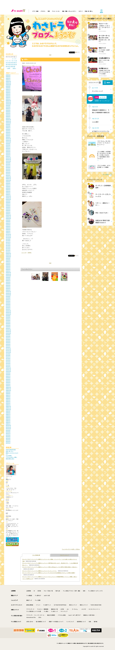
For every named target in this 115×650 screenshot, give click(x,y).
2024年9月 (8, 105)
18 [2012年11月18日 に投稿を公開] (6, 64)
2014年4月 (8, 304)
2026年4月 (8, 75)
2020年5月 (8, 188)
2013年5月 (8, 321)
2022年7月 (8, 146)
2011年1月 (8, 366)
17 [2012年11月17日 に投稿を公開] (16, 62)
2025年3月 (8, 95)
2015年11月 (8, 274)
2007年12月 (8, 425)
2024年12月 (8, 100)
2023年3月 (8, 133)
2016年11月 (8, 254)
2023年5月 (8, 130)
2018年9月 (8, 219)
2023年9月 (8, 124)
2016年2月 (8, 269)
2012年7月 (8, 337)
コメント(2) (23, 252)
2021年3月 (8, 172)
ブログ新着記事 (36, 555)
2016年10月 (8, 256)
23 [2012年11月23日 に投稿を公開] (14, 64)
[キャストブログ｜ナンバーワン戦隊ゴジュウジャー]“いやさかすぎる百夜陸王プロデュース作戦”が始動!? (48, 572)
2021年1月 (8, 175)
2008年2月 (8, 422)
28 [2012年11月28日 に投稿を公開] (11, 66)
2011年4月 (8, 361)
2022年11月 (8, 140)
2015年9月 (8, 277)
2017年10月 (8, 237)
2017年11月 (8, 235)
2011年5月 (8, 360)
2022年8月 (8, 145)
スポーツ (80, 11)
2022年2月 (8, 154)
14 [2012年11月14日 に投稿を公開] (11, 62)
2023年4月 (8, 132)
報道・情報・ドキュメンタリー (69, 11)
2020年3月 (8, 191)
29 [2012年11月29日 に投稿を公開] (12, 66)
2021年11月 (8, 159)
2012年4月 (8, 342)
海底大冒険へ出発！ (10, 458)
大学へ (26, 59)
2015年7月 (8, 280)
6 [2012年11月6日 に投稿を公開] (9, 60)
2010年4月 (8, 380)
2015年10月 (8, 275)
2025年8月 (8, 87)
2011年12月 (8, 348)
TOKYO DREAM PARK (11, 449)
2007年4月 (8, 438)
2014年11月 (8, 293)
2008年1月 (8, 423)
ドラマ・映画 (35, 11)
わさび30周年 (9, 455)
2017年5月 (8, 245)
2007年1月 (8, 442)
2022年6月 (8, 148)
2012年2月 (8, 345)
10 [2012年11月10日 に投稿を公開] (16, 60)
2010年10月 (8, 371)
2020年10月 (8, 180)
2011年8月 (8, 355)
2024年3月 (8, 114)
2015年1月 (8, 290)
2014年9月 (8, 296)
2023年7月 (8, 127)
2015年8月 (8, 278)
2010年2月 (8, 384)
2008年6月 (8, 415)
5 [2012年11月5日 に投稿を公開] (7, 60)
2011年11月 (8, 350)
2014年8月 (8, 297)
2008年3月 (8, 420)
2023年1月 (8, 137)
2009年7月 (8, 395)
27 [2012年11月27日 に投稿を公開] (9, 66)
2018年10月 (8, 218)
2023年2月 (8, 135)
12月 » (14, 68)
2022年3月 (8, 153)
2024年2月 (8, 116)
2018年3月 (8, 229)
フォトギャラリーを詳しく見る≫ (71, 549)
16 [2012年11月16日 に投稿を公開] (14, 62)
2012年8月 (8, 336)
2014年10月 (8, 294)
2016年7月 (8, 261)
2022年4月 (8, 151)
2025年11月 (8, 82)
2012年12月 (8, 329)
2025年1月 (8, 98)
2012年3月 (8, 344)
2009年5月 (8, 398)
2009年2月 (8, 403)
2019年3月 (8, 210)
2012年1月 (8, 347)
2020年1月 (8, 194)
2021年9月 (8, 162)
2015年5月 (8, 283)
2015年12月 (8, 272)
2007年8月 (8, 431)
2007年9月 (8, 430)
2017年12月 (8, 234)
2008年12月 (8, 406)
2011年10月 (8, 352)
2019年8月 (8, 202)
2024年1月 (8, 118)
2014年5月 (8, 302)
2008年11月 (8, 407)
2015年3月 (8, 286)
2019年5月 (8, 207)
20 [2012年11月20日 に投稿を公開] (9, 64)
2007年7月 (8, 433)
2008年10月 (8, 409)
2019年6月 (8, 205)
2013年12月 (8, 310)
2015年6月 (8, 282)
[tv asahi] (18, 11)
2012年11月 (8, 331)
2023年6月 (8, 129)
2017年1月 (8, 251)
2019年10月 (8, 199)
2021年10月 (8, 161)
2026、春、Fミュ (9, 451)
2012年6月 (8, 339)
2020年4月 (8, 189)
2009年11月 (8, 388)
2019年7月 (8, 203)
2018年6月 (8, 224)
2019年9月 (8, 200)
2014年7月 (8, 299)
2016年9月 (8, 258)
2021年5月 (8, 168)
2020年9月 (8, 181)
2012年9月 (8, 334)
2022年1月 (8, 156)
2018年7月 (8, 223)
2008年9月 (8, 411)
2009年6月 (8, 396)
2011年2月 (8, 364)
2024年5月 (8, 111)
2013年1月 (8, 328)
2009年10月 (8, 390)
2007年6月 (8, 434)
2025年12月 (8, 81)
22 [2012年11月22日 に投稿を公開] (12, 64)
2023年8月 (8, 125)
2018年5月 (8, 226)
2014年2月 (8, 307)
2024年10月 (8, 103)
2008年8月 (8, 412)
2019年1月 (8, 213)
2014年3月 (8, 305)
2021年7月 (8, 165)
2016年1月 (8, 270)
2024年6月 (8, 110)
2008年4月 (8, 419)
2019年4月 (8, 208)
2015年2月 (8, 288)
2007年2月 (8, 441)
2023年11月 (8, 121)
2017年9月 (8, 239)
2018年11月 (8, 216)
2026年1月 (8, 79)
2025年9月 (8, 86)
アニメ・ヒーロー (56, 11)
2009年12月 (8, 387)
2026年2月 (8, 78)
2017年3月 (8, 248)
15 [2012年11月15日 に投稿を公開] (12, 62)
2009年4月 (8, 399)
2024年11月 (8, 102)
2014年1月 (8, 309)
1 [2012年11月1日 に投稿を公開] (12, 58)
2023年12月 (8, 119)
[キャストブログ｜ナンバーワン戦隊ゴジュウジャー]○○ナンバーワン (39, 571)
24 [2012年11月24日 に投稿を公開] (16, 64)
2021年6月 (8, 167)
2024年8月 (8, 106)
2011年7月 (8, 356)
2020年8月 (8, 183)
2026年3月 (8, 76)
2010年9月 (8, 372)
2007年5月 (8, 436)
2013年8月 (8, 317)
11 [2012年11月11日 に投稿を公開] (6, 62)
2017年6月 (8, 243)
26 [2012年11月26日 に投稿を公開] (8, 66)
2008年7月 (8, 414)
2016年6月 (8, 262)
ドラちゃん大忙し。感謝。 (11, 457)
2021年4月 (8, 170)
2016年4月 (8, 266)
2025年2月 (8, 97)
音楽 (49, 11)
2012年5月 (8, 341)
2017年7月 (8, 242)
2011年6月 (8, 358)
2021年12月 (8, 157)
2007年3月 (8, 439)
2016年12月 (8, 253)
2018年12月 (8, 215)
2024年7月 (8, 108)
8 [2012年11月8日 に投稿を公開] (12, 60)
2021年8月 (8, 164)
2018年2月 (8, 231)
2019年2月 (8, 212)
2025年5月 (8, 92)
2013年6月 (8, 320)
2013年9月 (8, 315)
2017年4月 (8, 247)
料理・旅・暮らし (89, 11)
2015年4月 (8, 285)
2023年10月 (8, 122)
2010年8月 (8, 374)
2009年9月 (8, 391)
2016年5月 (8, 264)
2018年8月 (8, 221)
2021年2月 (8, 173)
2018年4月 (8, 227)
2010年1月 (8, 385)
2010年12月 (8, 368)
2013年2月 (8, 326)
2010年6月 (8, 377)
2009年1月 (8, 404)
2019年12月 (8, 196)
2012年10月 (8, 333)
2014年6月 (8, 301)
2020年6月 (8, 186)
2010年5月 (8, 379)
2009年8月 (8, 393)
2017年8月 (8, 240)
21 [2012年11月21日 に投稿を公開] (11, 64)
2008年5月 (8, 417)
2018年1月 (8, 232)
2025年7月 (8, 89)
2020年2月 (8, 192)
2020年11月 (8, 178)
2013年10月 (8, 313)
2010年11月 (8, 369)
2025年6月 (8, 90)
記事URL (29, 252)
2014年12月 (8, 291)
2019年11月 (8, 197)
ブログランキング (64, 555)
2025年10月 (8, 84)
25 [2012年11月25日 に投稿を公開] (6, 66)
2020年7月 (8, 184)
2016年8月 (8, 259)
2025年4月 (8, 94)
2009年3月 (8, 401)
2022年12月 (8, 138)
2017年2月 (8, 250)
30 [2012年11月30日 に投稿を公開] (14, 66)
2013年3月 (8, 325)
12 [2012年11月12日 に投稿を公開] (8, 62)
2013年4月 (8, 323)
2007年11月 (8, 427)
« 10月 (8, 68)
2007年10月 (8, 428)
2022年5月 (8, 149)
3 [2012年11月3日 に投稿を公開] (15, 58)
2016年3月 (8, 267)
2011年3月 (8, 363)
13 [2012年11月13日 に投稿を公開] (9, 62)
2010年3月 (8, 382)
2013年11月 (8, 312)
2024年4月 (8, 113)
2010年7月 (8, 376)
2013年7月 (8, 318)
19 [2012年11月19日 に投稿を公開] (8, 64)
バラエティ (42, 11)
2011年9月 (8, 353)
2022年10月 (8, 141)
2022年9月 (8, 143)
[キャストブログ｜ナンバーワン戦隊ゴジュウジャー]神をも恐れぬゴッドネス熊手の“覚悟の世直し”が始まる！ (50, 567)
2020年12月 (8, 176)
